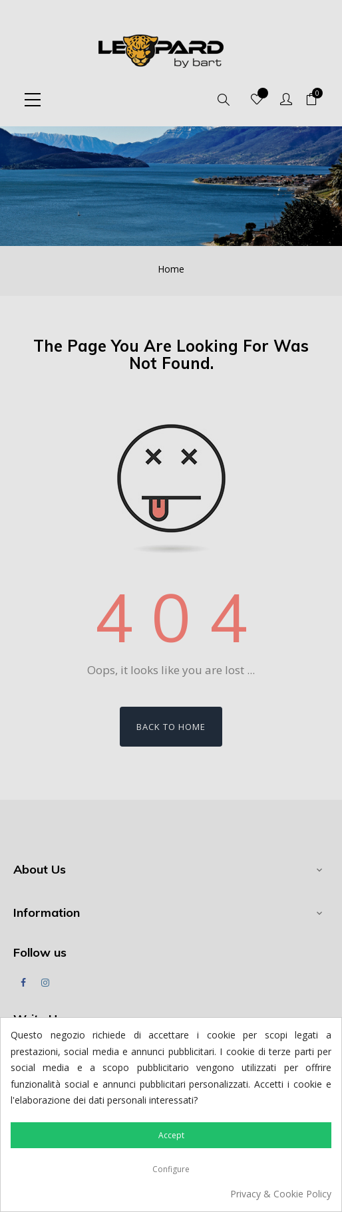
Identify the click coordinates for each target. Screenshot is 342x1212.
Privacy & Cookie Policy (280, 1193)
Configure (171, 1169)
